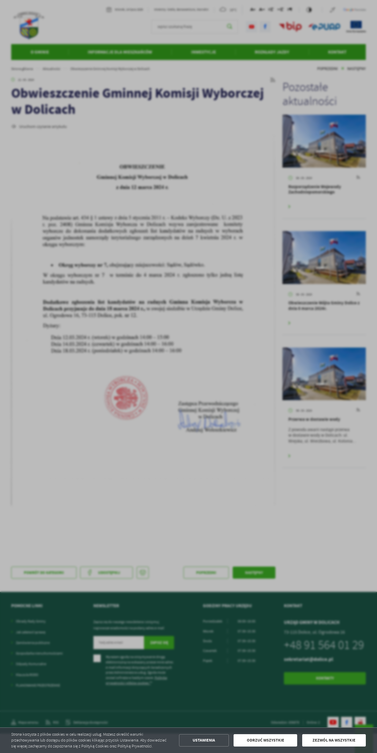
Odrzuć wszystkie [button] (265, 740)
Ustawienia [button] (204, 740)
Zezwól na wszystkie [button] (333, 740)
